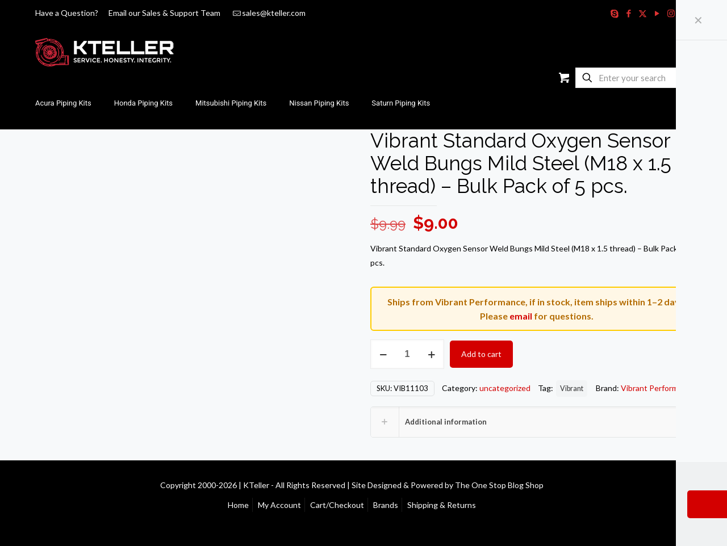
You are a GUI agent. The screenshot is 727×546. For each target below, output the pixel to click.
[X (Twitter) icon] (642, 13)
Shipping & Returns (441, 505)
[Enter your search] (632, 78)
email (520, 315)
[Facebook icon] (628, 13)
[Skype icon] (614, 13)
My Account (279, 505)
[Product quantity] (407, 354)
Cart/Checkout (337, 505)
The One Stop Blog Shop (499, 485)
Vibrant (571, 388)
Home (238, 505)
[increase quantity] (431, 354)
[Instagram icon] (671, 13)
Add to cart (481, 354)
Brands (385, 505)
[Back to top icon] (691, 484)
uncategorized (504, 388)
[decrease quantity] (383, 354)
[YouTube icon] (657, 13)
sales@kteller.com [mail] (274, 13)
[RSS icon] (685, 13)
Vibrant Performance (658, 388)
